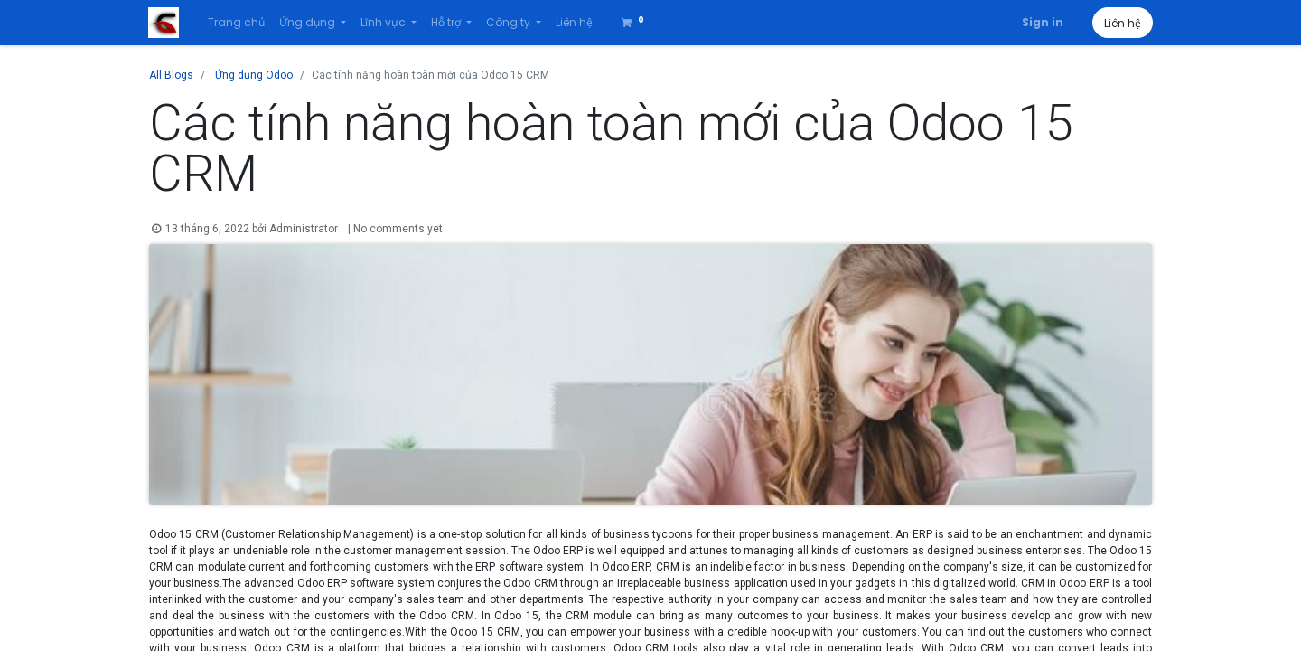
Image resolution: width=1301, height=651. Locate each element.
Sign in (1041, 22)
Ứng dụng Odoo (254, 75)
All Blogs (171, 75)
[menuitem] (237, 22)
